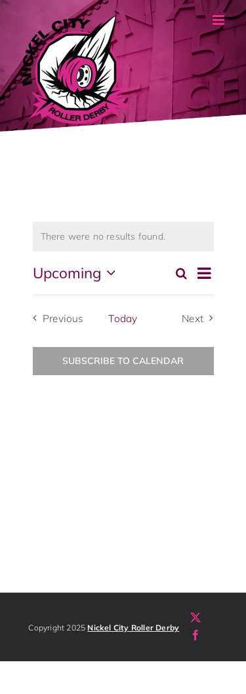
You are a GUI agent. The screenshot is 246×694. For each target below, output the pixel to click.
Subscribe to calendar (123, 361)
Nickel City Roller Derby (133, 627)
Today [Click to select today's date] (122, 318)
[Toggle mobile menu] (219, 20)
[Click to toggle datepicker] (77, 273)
